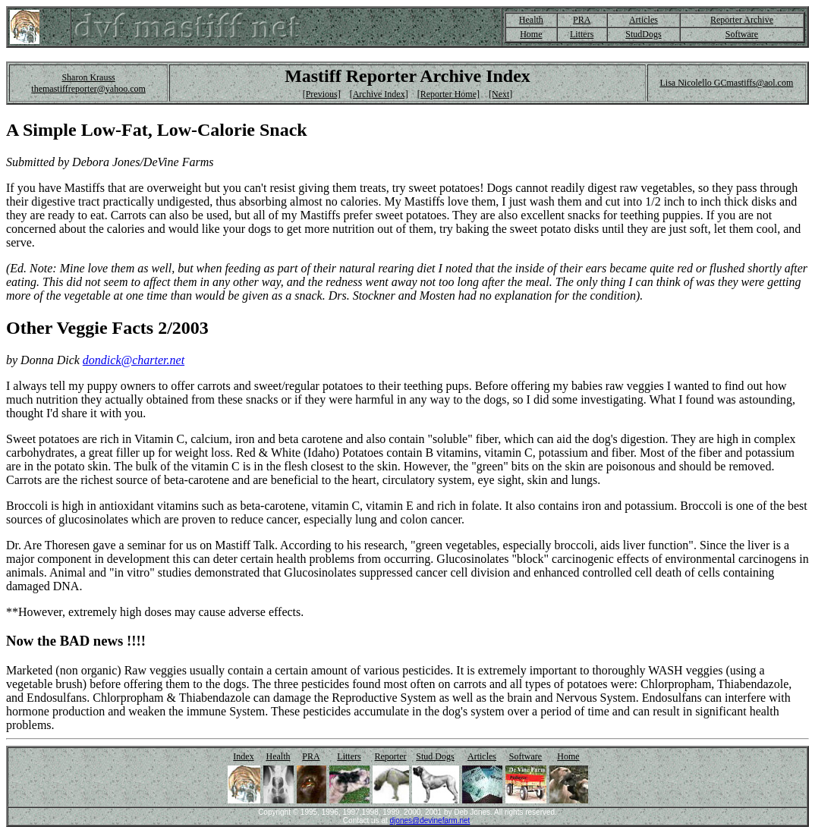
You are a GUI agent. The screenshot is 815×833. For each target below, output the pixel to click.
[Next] (500, 94)
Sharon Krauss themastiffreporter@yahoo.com (88, 83)
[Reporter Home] (448, 94)
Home (531, 34)
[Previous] (322, 94)
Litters (581, 34)
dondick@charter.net (133, 360)
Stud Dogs (435, 756)
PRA (581, 19)
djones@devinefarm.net (430, 820)
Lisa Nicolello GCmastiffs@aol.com (726, 82)
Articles (643, 19)
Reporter (391, 756)
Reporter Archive (741, 19)
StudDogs (643, 34)
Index (243, 756)
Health (531, 19)
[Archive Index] (379, 94)
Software (741, 34)
